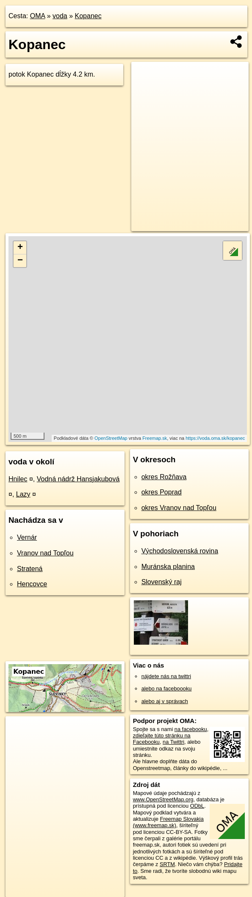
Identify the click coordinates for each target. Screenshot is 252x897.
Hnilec (17, 479)
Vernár (27, 537)
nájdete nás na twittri (166, 676)
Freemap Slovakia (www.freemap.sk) (168, 822)
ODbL (197, 806)
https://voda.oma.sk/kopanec (215, 438)
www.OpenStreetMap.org (163, 799)
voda (60, 15)
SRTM (167, 864)
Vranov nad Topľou (45, 553)
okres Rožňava (164, 476)
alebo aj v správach (164, 701)
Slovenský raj (161, 581)
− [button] (20, 260)
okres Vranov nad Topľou (178, 507)
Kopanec (88, 15)
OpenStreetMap (110, 438)
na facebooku (190, 729)
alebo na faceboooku (166, 688)
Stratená (29, 568)
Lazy (23, 494)
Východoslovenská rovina (179, 551)
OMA (37, 15)
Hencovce (32, 584)
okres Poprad (161, 492)
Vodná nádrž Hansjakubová (78, 479)
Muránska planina (168, 566)
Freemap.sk (154, 438)
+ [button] (20, 247)
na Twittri (173, 742)
